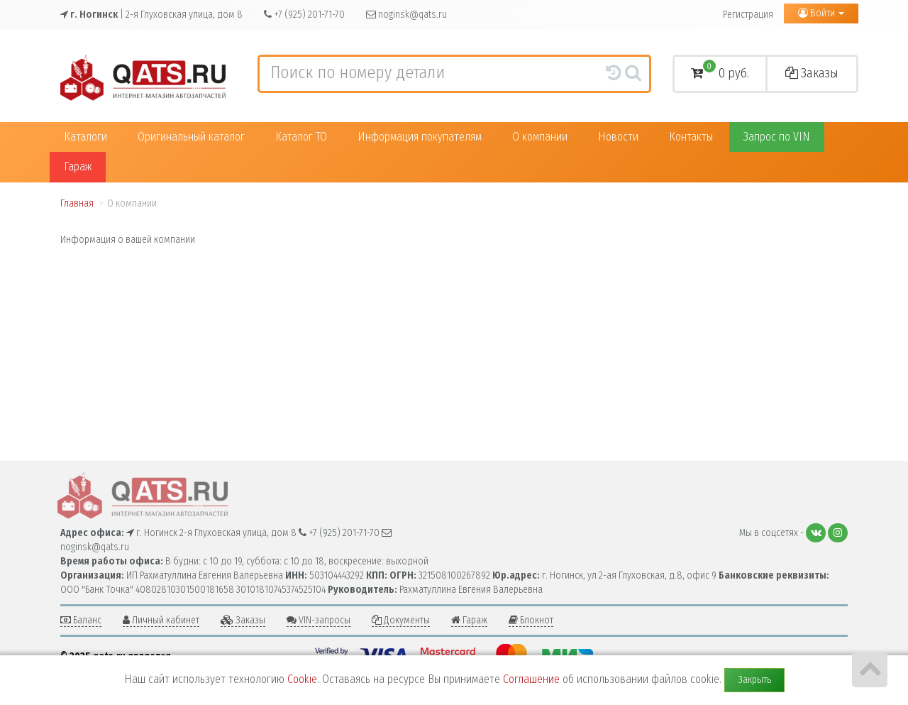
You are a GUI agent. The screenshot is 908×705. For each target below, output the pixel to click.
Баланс (80, 620)
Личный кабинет (161, 620)
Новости (618, 136)
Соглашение (531, 679)
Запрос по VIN (776, 136)
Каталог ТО (301, 136)
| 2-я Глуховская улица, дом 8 (151, 15)
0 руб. (720, 71)
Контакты (691, 136)
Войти (821, 13)
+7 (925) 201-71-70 (304, 15)
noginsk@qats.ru (406, 15)
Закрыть (754, 680)
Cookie (302, 679)
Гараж (78, 166)
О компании (540, 136)
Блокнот (531, 620)
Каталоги (85, 136)
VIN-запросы (318, 620)
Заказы (811, 73)
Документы (401, 620)
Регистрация (748, 15)
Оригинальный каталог (191, 136)
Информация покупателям (420, 136)
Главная (77, 203)
